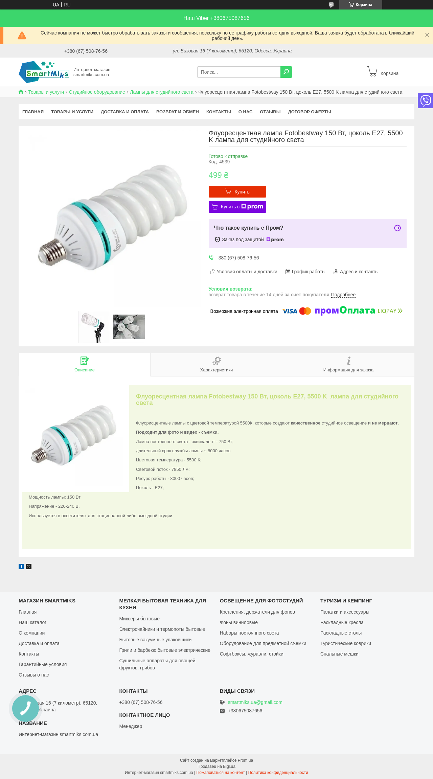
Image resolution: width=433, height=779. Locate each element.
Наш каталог (32, 622)
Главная (33, 111)
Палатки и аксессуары (344, 612)
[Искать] (286, 72)
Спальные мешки (339, 654)
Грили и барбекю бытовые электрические (164, 650)
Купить (241, 191)
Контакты (218, 111)
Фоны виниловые (239, 622)
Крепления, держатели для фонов (257, 612)
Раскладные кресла (342, 622)
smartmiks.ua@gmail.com (255, 702)
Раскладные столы (341, 633)
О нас (245, 111)
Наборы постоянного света (249, 633)
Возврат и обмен (177, 111)
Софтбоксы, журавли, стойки (251, 654)
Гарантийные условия (43, 664)
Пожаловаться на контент (221, 772)
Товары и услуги (46, 92)
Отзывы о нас (34, 675)
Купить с (242, 207)
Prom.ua (245, 760)
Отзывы (270, 111)
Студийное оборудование (97, 92)
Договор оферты (309, 111)
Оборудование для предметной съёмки (263, 643)
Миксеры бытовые (139, 618)
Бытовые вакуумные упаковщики (155, 639)
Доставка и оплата (125, 111)
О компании (32, 633)
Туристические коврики (345, 643)
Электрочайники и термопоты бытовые (162, 629)
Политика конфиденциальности (278, 772)
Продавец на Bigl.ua (216, 766)
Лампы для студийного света (161, 92)
